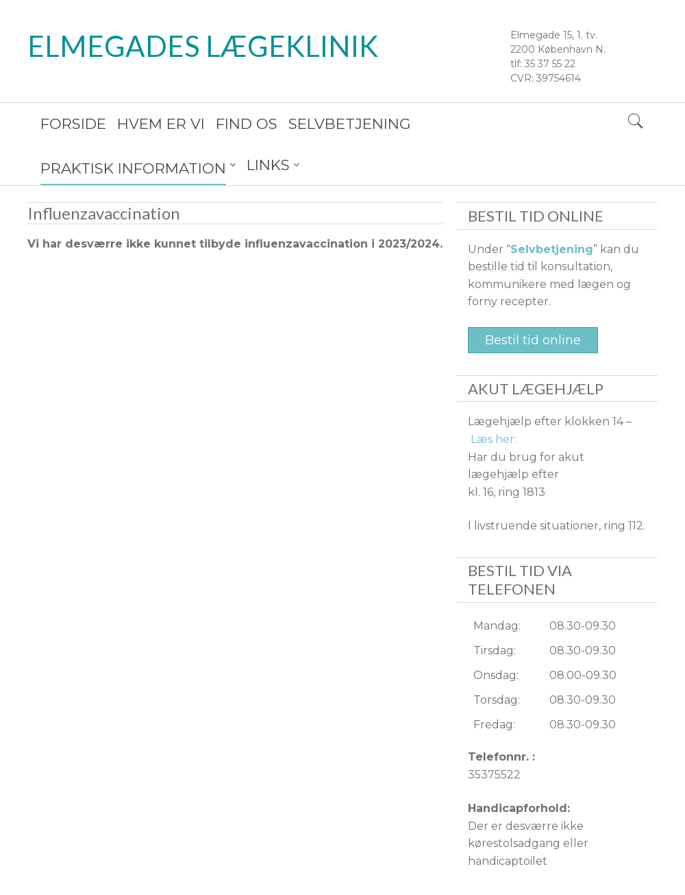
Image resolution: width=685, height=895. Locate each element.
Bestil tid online (533, 299)
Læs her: (493, 398)
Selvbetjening (551, 208)
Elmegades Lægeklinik (202, 46)
